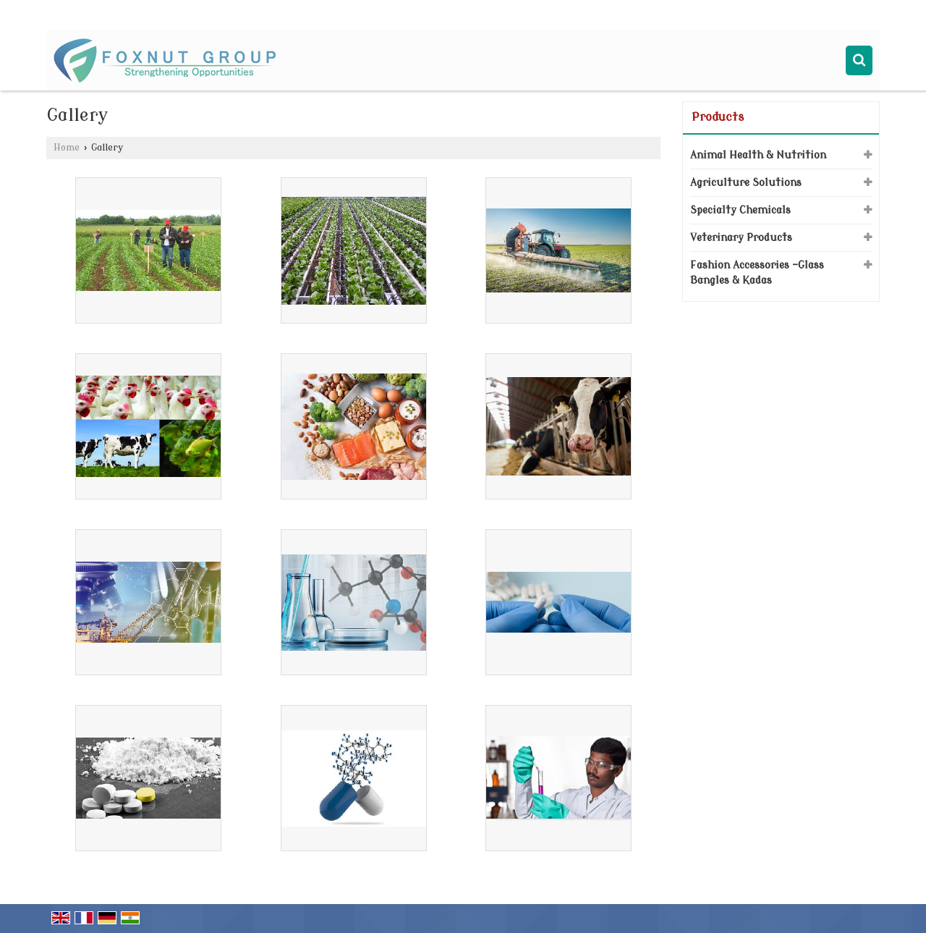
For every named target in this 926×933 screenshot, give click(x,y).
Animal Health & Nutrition (758, 155)
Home (67, 148)
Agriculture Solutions (746, 182)
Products (718, 117)
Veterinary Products (741, 237)
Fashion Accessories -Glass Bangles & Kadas (757, 273)
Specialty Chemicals (740, 210)
